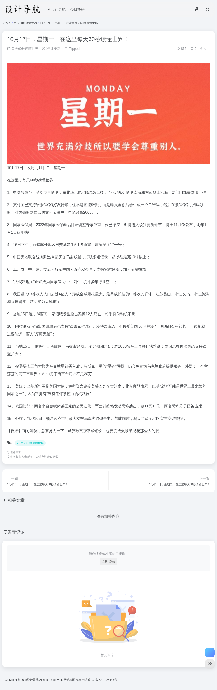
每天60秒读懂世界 (25, 23)
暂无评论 (16, 532)
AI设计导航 (57, 9)
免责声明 (82, 679)
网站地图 (70, 679)
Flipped (72, 49)
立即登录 (108, 561)
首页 (8, 23)
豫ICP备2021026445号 (102, 679)
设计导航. (33, 679)
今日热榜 (77, 9)
